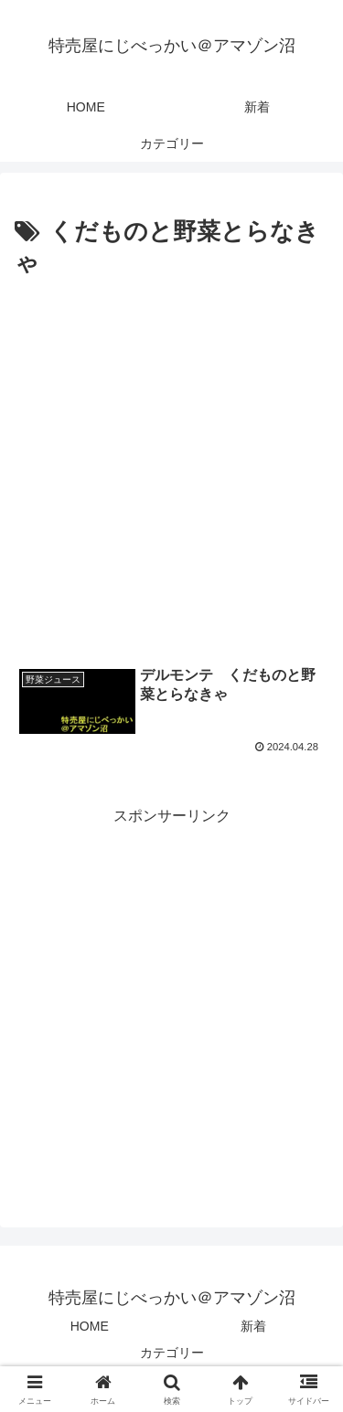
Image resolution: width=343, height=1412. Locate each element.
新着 (253, 1326)
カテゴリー (172, 1352)
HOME (89, 1326)
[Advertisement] (171, 463)
